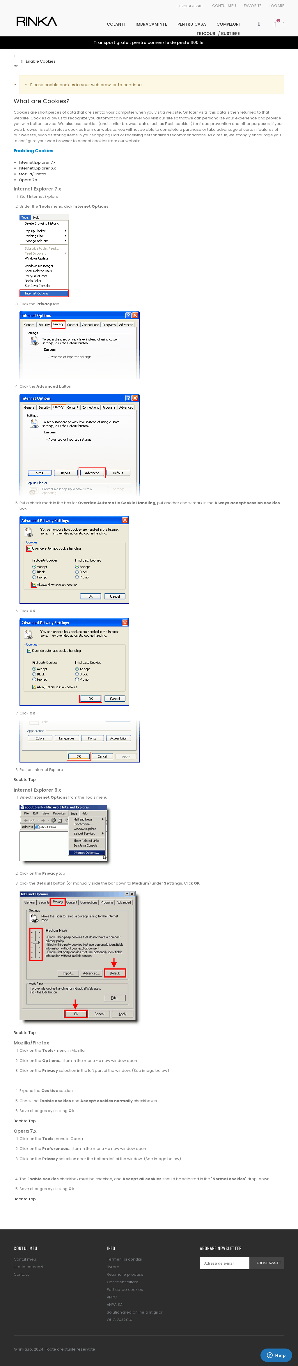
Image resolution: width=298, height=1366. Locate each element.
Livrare (113, 1267)
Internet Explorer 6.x (37, 168)
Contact (21, 1274)
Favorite (253, 5)
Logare (276, 5)
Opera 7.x (28, 180)
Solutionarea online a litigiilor (135, 1312)
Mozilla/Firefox (32, 174)
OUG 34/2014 (119, 1320)
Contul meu (224, 5)
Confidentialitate (123, 1282)
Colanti (116, 24)
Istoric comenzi (28, 1267)
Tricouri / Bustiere (218, 33)
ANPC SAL (115, 1304)
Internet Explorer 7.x (37, 162)
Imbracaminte (151, 24)
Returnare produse (125, 1274)
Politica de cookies (125, 1289)
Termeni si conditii (124, 1259)
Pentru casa (192, 24)
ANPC (112, 1297)
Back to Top (25, 779)
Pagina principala (16, 61)
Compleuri (228, 24)
